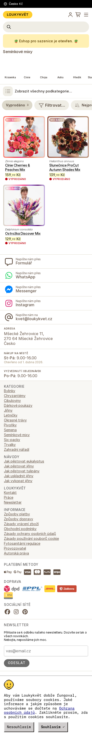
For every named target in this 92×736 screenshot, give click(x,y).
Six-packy (12, 440)
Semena (10, 430)
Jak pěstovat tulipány (21, 471)
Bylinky (9, 391)
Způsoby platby (17, 514)
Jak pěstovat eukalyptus (24, 461)
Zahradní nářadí (16, 449)
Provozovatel (15, 548)
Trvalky (10, 444)
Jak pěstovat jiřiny (19, 466)
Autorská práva (16, 553)
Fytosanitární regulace (22, 543)
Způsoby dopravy (18, 519)
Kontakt (10, 492)
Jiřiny (8, 410)
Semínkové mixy (17, 51)
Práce (8, 497)
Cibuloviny (12, 400)
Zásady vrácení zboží (21, 524)
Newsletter (13, 502)
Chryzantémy (15, 396)
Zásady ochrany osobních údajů (30, 534)
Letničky (10, 415)
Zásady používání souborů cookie (31, 538)
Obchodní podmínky (20, 529)
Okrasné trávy (15, 420)
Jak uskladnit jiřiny (18, 476)
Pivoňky (10, 425)
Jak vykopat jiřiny (18, 481)
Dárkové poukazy (18, 405)
